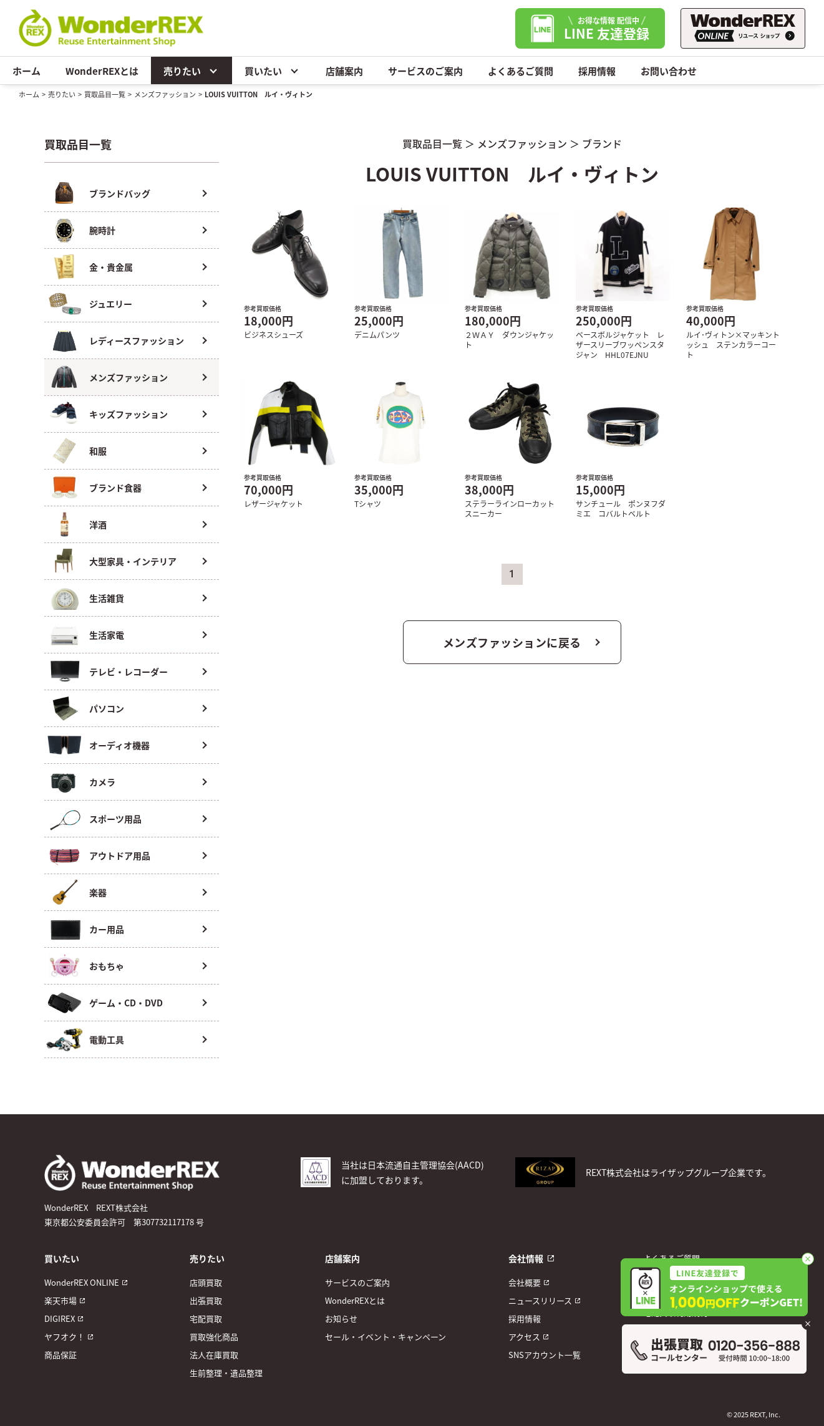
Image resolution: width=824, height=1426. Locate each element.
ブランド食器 (115, 487)
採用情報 (597, 70)
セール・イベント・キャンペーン (385, 1336)
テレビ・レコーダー (128, 671)
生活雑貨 (106, 598)
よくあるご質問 (520, 70)
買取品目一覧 (104, 94)
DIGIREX (59, 1318)
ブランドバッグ (119, 193)
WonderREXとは (101, 70)
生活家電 (106, 635)
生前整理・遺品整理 (226, 1373)
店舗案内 (344, 70)
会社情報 (525, 1258)
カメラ (102, 782)
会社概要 (524, 1282)
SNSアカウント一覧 (544, 1355)
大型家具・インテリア (133, 561)
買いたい (273, 70)
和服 (98, 451)
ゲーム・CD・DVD (126, 1002)
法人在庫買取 (214, 1355)
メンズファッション (165, 94)
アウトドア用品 (119, 855)
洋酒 (98, 524)
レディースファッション (136, 340)
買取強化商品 (214, 1336)
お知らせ (341, 1318)
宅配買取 (206, 1318)
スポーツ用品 (115, 818)
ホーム (26, 70)
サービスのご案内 (425, 70)
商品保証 (60, 1355)
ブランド (602, 143)
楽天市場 (60, 1300)
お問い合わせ (669, 70)
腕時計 (102, 230)
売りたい (191, 70)
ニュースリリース (540, 1300)
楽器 (98, 892)
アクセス (524, 1336)
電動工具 (106, 1039)
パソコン (106, 708)
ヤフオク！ (64, 1336)
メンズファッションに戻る (512, 642)
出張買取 (206, 1300)
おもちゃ (106, 966)
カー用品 (106, 929)
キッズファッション (128, 414)
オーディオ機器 (119, 745)
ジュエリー (110, 303)
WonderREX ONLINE (81, 1282)
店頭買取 (206, 1282)
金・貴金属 (111, 267)
